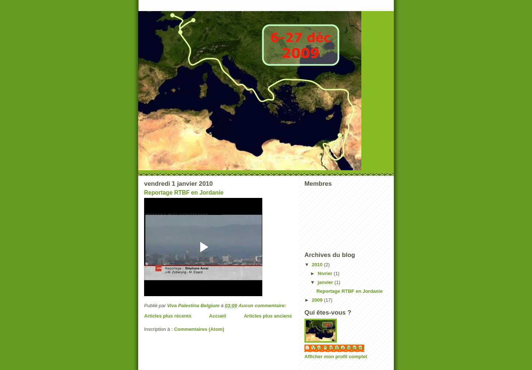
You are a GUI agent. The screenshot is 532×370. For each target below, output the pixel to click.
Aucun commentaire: (262, 305)
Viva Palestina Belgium (338, 347)
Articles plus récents (167, 316)
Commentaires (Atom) (199, 329)
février (326, 273)
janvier (326, 282)
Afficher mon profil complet (335, 356)
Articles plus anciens (268, 316)
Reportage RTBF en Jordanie (184, 192)
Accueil (217, 316)
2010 (318, 264)
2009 (318, 300)
